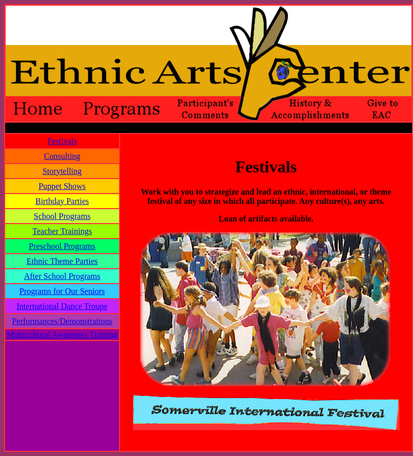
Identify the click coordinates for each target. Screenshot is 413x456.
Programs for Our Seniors (62, 291)
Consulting (62, 156)
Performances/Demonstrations (62, 321)
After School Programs (62, 276)
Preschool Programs (62, 246)
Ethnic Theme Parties (61, 261)
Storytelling (62, 171)
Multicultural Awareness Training (62, 334)
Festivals (62, 141)
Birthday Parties (62, 201)
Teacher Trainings (62, 231)
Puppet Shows (61, 186)
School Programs (62, 216)
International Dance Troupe (62, 306)
